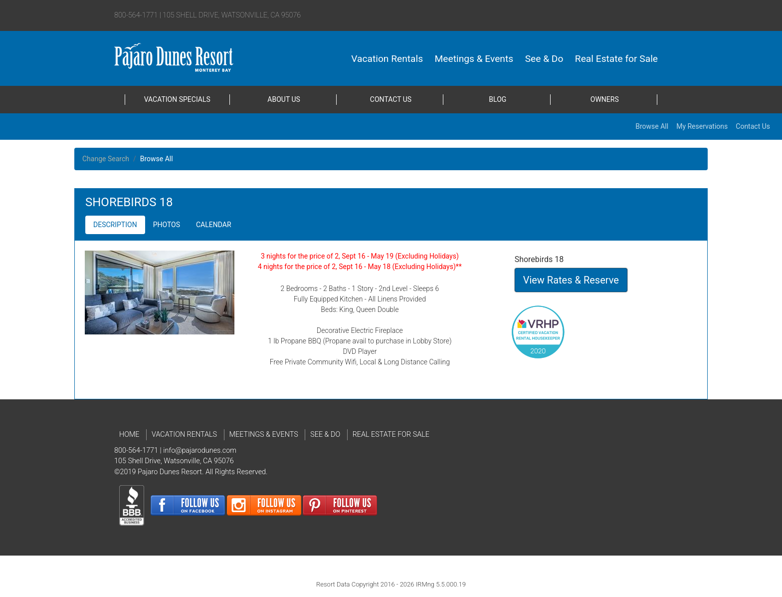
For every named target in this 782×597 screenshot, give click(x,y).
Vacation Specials (177, 99)
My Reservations (702, 126)
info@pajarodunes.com (199, 450)
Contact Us (390, 99)
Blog (497, 99)
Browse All (651, 126)
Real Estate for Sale (616, 58)
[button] (115, 225)
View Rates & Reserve (571, 280)
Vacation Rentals (387, 58)
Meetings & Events (474, 58)
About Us (283, 99)
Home (129, 434)
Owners (604, 99)
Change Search (105, 159)
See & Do (544, 58)
